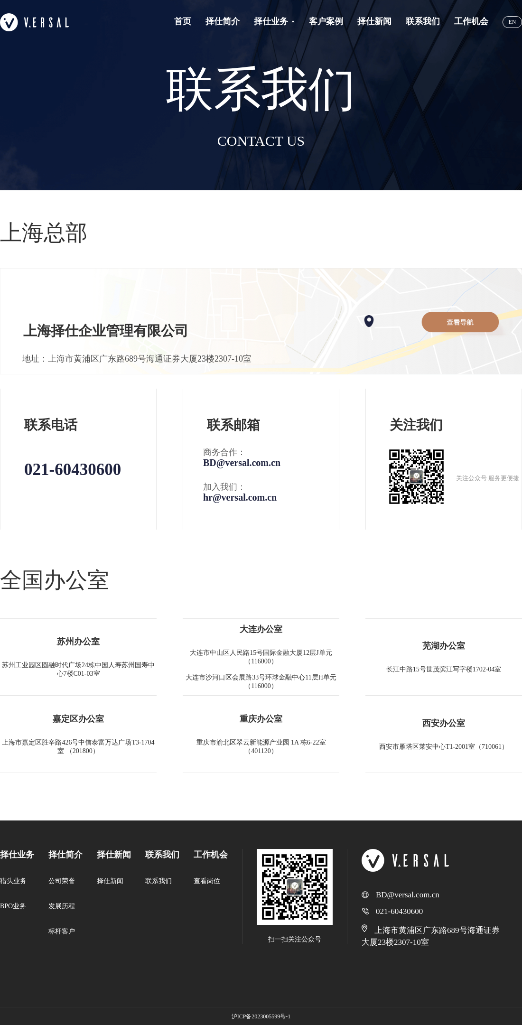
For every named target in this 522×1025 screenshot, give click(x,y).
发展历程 (61, 906)
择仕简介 (65, 854)
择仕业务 (17, 854)
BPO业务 (13, 906)
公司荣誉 (61, 881)
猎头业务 (13, 881)
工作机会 (211, 854)
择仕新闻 (114, 854)
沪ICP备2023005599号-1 (261, 1016)
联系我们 (162, 854)
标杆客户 (61, 931)
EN (512, 22)
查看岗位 (207, 881)
